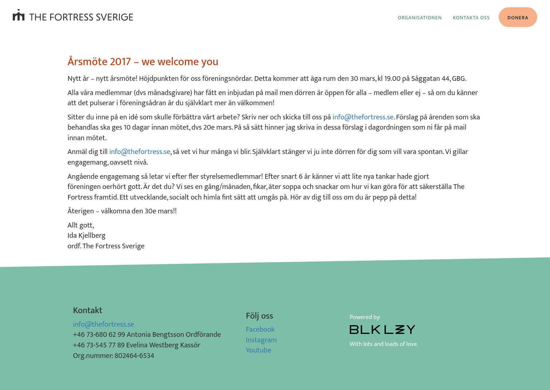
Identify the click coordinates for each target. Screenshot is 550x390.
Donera (518, 17)
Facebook (260, 329)
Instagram (261, 340)
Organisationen (420, 17)
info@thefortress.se (363, 117)
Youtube (259, 350)
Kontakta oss (471, 17)
